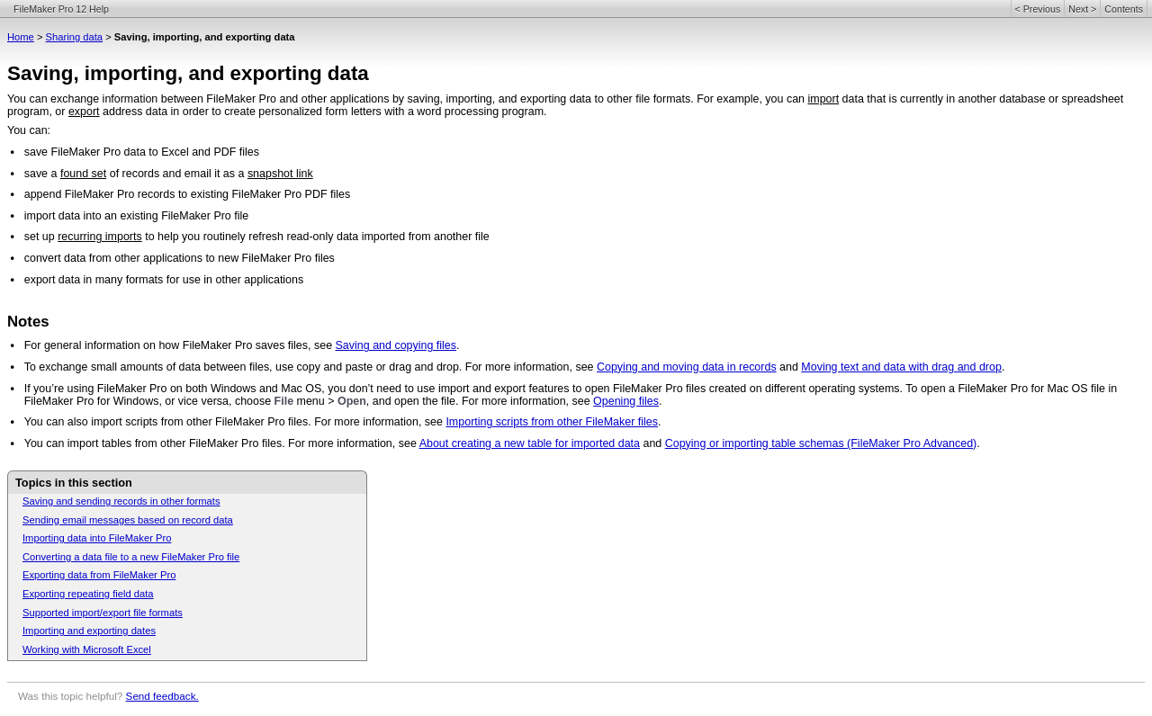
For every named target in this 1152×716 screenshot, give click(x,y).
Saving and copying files (396, 345)
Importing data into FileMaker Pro (96, 538)
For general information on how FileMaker (128, 345)
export (84, 111)
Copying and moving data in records (687, 367)
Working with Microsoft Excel (86, 649)
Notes (28, 321)
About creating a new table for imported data (529, 443)
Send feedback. (162, 696)
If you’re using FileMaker (85, 388)
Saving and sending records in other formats (121, 501)
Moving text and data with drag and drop (901, 367)
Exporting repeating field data (88, 593)
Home (20, 36)
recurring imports (100, 236)
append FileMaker (69, 194)
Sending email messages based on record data (127, 520)
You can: (28, 130)
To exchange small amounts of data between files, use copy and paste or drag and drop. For (254, 367)
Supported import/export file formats (102, 612)
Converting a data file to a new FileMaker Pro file (130, 556)
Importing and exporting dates (89, 630)
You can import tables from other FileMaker (131, 443)
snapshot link (280, 173)
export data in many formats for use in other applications (164, 279)
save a (42, 173)
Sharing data (74, 36)
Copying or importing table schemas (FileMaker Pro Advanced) (821, 443)
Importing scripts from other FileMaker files (552, 422)
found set (83, 173)
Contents (1123, 9)
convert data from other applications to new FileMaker (158, 258)
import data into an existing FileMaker (117, 216)
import (824, 99)
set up (41, 236)
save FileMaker (62, 152)
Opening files (626, 401)
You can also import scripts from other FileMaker (144, 422)
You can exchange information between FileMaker (131, 99)
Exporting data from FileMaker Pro (99, 574)
